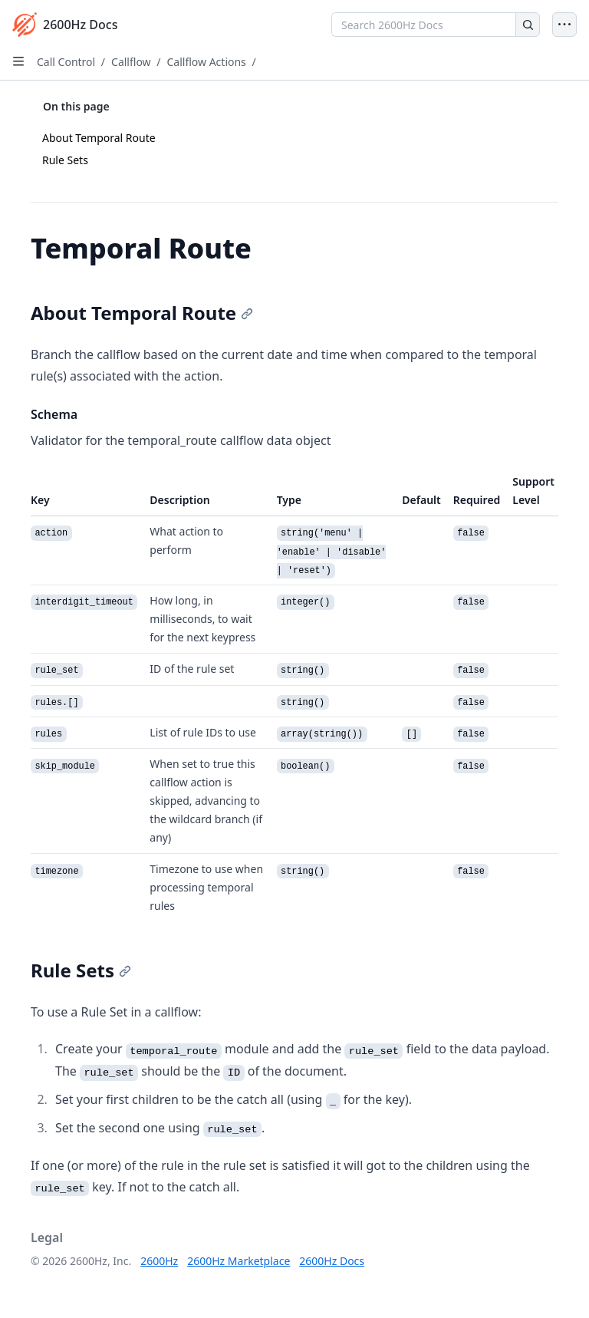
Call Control (66, 61)
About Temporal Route (99, 137)
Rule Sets (65, 160)
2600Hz (159, 1261)
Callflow (131, 61)
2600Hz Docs (331, 1261)
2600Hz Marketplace (238, 1261)
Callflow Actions (205, 61)
